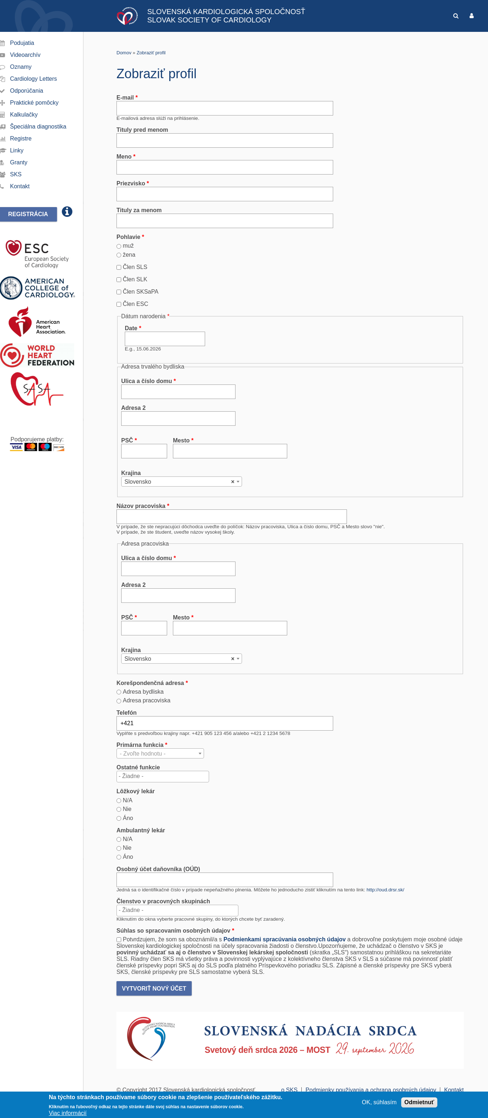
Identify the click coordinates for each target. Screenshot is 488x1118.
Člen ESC (135, 304)
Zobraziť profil (151, 52)
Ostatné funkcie (138, 767)
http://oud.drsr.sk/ (385, 889)
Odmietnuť (419, 1103)
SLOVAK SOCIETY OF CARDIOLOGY (209, 20)
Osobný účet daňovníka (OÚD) (158, 869)
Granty (27, 162)
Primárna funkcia (141, 745)
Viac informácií (68, 1113)
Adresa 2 (133, 408)
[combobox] (181, 481)
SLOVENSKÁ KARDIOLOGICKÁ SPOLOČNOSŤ (226, 12)
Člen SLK (135, 279)
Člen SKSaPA (140, 292)
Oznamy (30, 67)
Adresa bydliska (143, 692)
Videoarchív (34, 55)
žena (129, 255)
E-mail (127, 97)
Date (133, 328)
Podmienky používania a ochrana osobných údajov (371, 1090)
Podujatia (31, 43)
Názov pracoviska (142, 506)
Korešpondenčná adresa (152, 683)
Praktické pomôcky (43, 103)
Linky (25, 150)
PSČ (129, 440)
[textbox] (163, 776)
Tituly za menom (139, 210)
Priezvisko (132, 183)
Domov (123, 52)
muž (128, 246)
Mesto (183, 440)
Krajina (131, 473)
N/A (127, 800)
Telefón (126, 713)
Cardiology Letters (42, 79)
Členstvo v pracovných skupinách (163, 901)
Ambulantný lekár (140, 830)
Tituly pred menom (142, 130)
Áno (128, 818)
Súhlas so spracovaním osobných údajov (175, 931)
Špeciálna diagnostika (47, 126)
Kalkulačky (32, 115)
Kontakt (28, 186)
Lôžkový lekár (135, 791)
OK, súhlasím (379, 1103)
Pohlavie (130, 237)
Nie (127, 809)
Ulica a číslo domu (148, 381)
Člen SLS (135, 267)
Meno (125, 157)
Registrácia (37, 214)
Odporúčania (35, 91)
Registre (30, 138)
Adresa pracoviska (146, 700)
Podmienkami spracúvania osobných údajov (285, 939)
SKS (24, 174)
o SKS (289, 1090)
